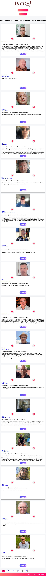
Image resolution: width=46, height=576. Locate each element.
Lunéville (3, 553)
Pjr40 (2, 143)
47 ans (8, 281)
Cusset (2, 519)
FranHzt (3, 211)
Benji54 (3, 552)
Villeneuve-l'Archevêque (6, 212)
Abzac (2, 485)
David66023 (4, 75)
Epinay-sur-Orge (4, 178)
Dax (2, 144)
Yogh (2, 484)
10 (26, 570)
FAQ (29, 574)
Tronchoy (3, 349)
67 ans (6, 110)
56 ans (8, 76)
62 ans (7, 315)
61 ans (7, 349)
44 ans (13, 42)
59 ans (7, 246)
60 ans (13, 212)
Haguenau (3, 76)
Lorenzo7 (3, 382)
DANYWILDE (4, 450)
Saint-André (3, 417)
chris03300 (3, 518)
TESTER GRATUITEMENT (23, 10)
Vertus (2, 110)
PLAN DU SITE (37, 574)
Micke (2, 279)
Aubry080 (3, 245)
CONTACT (43, 574)
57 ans (7, 451)
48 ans (6, 485)
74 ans (6, 519)
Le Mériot (3, 315)
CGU (32, 574)
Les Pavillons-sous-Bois (6, 42)
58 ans (10, 178)
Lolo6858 (3, 109)
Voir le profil (23, 53)
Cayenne (3, 246)
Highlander (3, 41)
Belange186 (4, 314)
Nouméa (3, 451)
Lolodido (3, 348)
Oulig (2, 177)
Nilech (2, 416)
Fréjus (2, 383)
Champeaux (4, 281)
